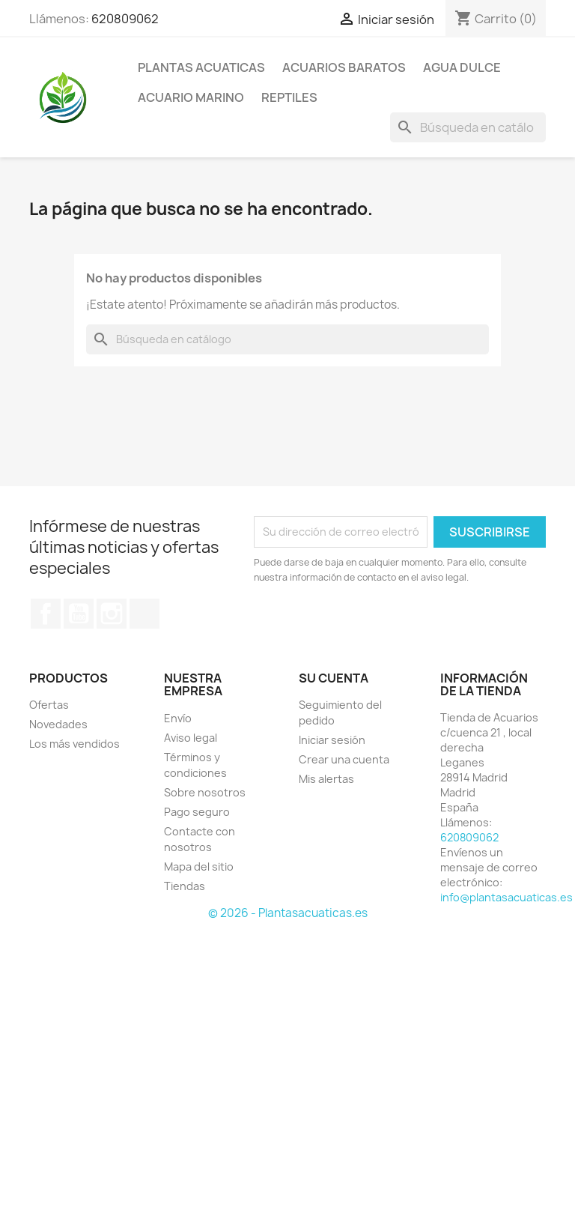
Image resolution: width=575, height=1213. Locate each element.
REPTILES (289, 97)
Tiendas (184, 886)
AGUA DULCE (462, 67)
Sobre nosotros (205, 792)
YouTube (79, 614)
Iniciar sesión (332, 740)
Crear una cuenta (344, 759)
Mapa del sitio (199, 866)
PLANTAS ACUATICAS (201, 67)
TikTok (144, 614)
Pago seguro (197, 812)
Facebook (46, 614)
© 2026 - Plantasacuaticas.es (288, 913)
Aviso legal (190, 737)
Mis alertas (326, 779)
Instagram (112, 614)
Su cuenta (333, 678)
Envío (178, 718)
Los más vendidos (74, 743)
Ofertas (49, 705)
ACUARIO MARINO (191, 97)
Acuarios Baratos (344, 67)
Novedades (58, 724)
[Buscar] (468, 127)
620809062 (125, 18)
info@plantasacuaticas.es (506, 897)
